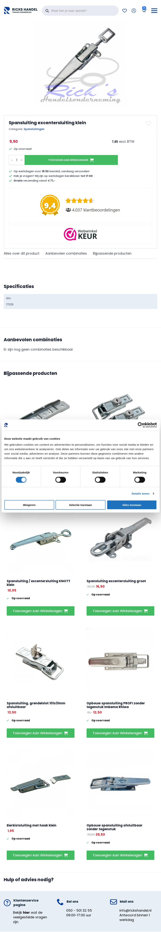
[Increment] (22, 160)
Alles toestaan (131, 504)
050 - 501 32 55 (79, 910)
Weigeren (29, 504)
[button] (149, 123)
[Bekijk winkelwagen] (144, 10)
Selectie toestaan (80, 504)
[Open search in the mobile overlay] (80, 11)
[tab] (21, 253)
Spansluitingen (34, 129)
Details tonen (140, 493)
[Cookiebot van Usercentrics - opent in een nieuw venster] (140, 425)
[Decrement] (12, 160)
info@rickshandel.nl (135, 910)
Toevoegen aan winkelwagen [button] (37, 611)
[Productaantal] (17, 160)
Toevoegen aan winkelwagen (68, 160)
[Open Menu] (154, 11)
